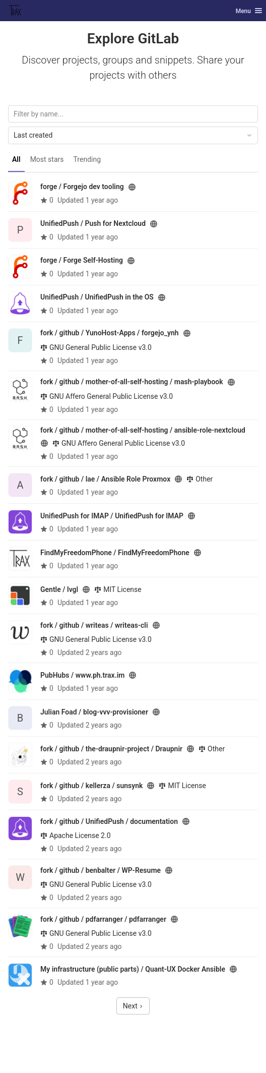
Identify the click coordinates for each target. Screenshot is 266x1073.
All (16, 159)
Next (133, 1006)
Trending (87, 159)
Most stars (47, 159)
